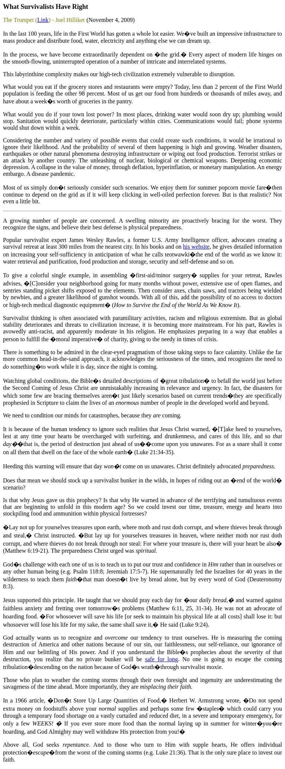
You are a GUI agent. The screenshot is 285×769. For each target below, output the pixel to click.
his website (196, 246)
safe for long (161, 659)
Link (42, 20)
